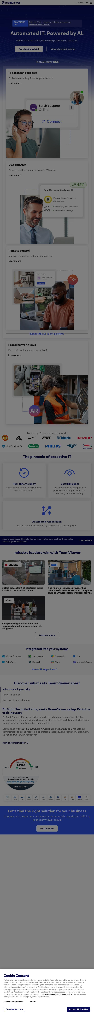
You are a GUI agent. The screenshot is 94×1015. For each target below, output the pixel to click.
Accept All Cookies (78, 1009)
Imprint (33, 1001)
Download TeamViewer (14, 1001)
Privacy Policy (65, 994)
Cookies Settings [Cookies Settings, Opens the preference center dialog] (14, 1009)
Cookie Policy (49, 994)
